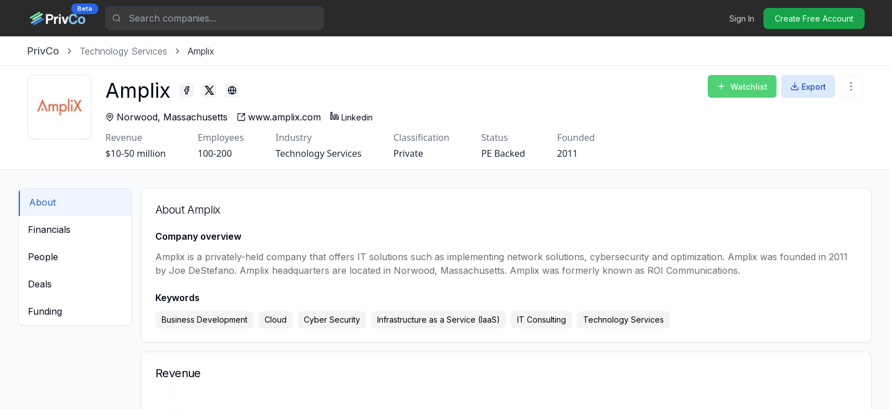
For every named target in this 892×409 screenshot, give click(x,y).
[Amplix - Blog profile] (240, 90)
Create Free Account (814, 18)
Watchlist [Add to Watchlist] (742, 86)
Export (808, 86)
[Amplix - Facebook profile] (195, 90)
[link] (201, 51)
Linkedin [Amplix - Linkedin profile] (359, 116)
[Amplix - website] (287, 117)
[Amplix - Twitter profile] (218, 90)
